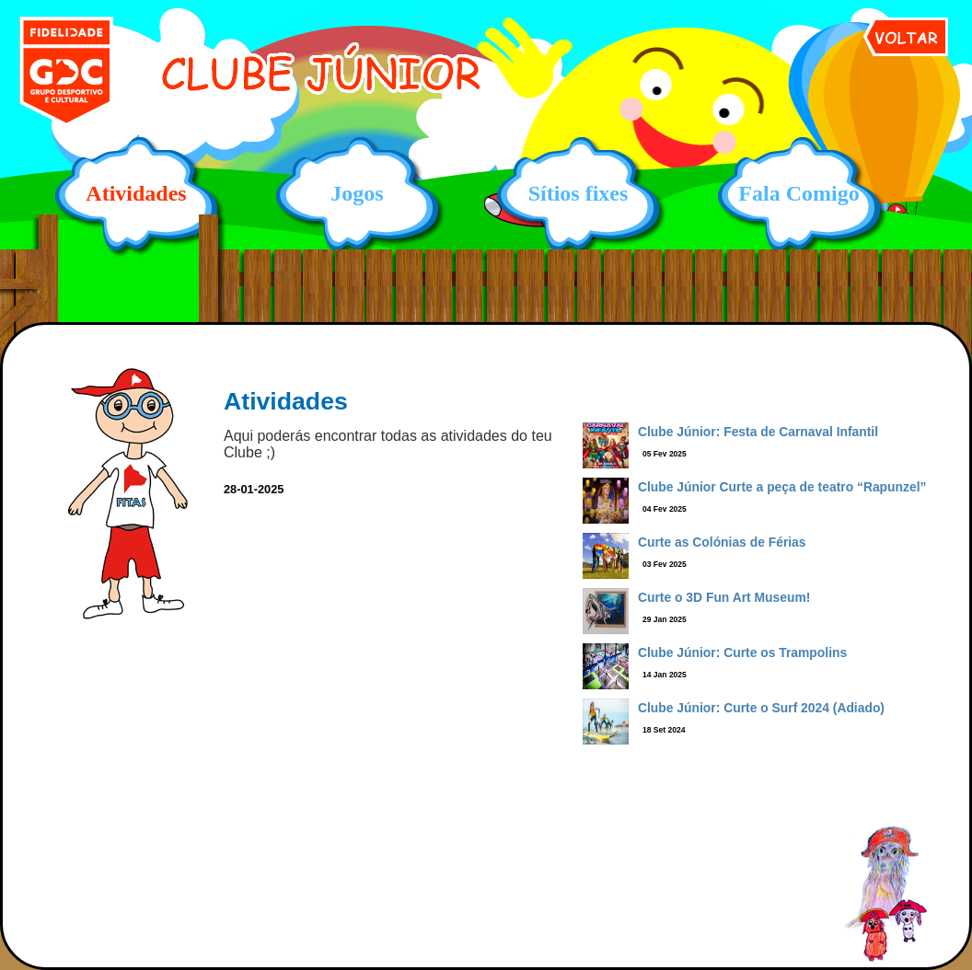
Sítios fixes (578, 193)
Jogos (356, 193)
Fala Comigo (798, 193)
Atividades (136, 193)
